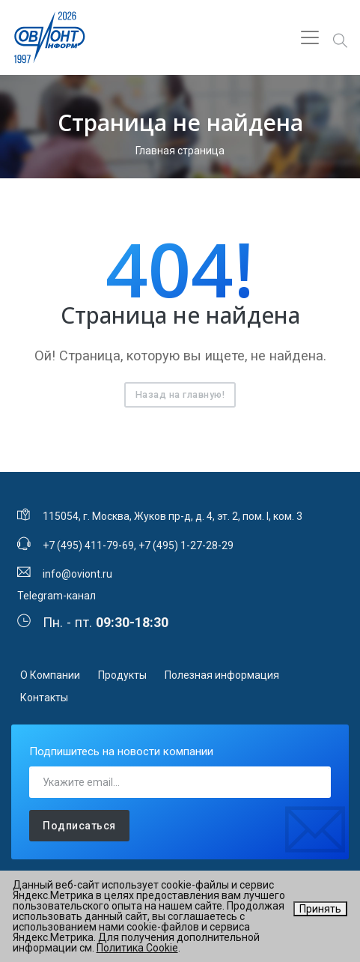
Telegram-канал (56, 596)
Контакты (44, 698)
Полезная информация (222, 675)
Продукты (122, 675)
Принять (320, 909)
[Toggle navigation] (310, 37)
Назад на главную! (180, 394)
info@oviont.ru (77, 574)
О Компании (50, 675)
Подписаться (79, 826)
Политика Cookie (137, 948)
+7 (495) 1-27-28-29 (186, 545)
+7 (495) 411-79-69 (88, 545)
